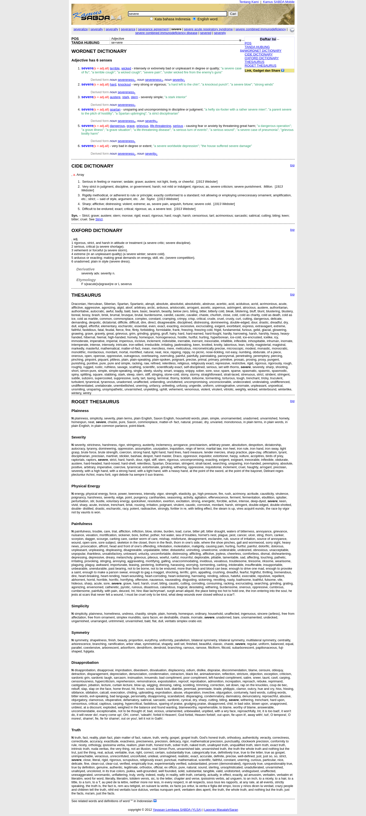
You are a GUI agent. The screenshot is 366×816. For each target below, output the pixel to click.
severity (179, 80)
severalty (111, 29)
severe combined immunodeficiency (260, 29)
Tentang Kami (249, 2)
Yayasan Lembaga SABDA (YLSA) (177, 810)
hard (113, 84)
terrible (115, 68)
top (242, 50)
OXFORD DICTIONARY (262, 58)
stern (134, 97)
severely (220, 33)
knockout (124, 84)
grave (131, 126)
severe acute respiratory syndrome (208, 29)
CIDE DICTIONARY (259, 54)
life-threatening (160, 126)
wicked (126, 68)
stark (125, 97)
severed (206, 33)
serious (178, 126)
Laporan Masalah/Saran (221, 810)
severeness (126, 80)
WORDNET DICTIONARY (263, 51)
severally (96, 29)
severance (128, 29)
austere (115, 97)
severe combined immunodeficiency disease (166, 33)
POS (248, 43)
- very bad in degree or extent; (166, 146)
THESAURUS (254, 62)
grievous (142, 126)
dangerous (117, 126)
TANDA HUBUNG (257, 47)
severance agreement (153, 29)
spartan (115, 109)
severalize (80, 29)
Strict (99, 219)
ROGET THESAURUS (260, 65)
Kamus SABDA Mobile (279, 2)
